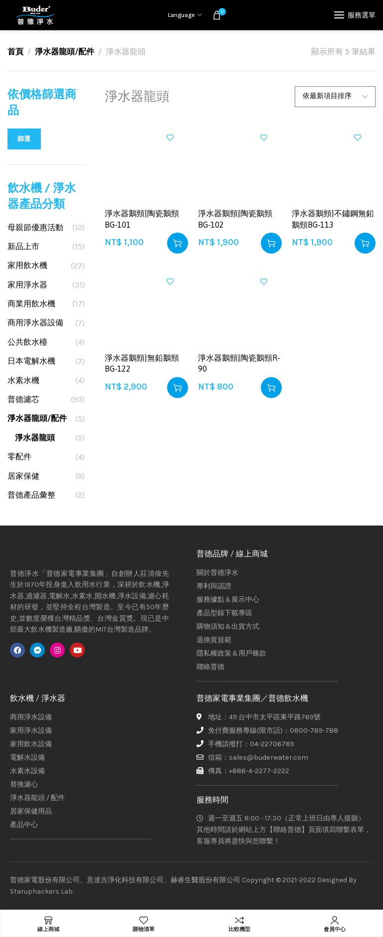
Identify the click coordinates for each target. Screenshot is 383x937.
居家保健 (23, 476)
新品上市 (23, 246)
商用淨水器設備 (35, 322)
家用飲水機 (27, 265)
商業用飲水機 (31, 303)
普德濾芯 (23, 399)
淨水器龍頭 (35, 437)
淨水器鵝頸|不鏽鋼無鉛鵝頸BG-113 (333, 219)
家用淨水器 (27, 284)
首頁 (15, 51)
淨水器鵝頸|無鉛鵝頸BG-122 (142, 363)
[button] (177, 243)
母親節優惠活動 (35, 227)
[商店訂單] (335, 96)
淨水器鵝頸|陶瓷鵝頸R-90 (239, 363)
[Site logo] (34, 14)
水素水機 (23, 380)
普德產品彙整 (31, 495)
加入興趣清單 (170, 137)
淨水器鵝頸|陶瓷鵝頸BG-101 (142, 219)
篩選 (24, 138)
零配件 (19, 456)
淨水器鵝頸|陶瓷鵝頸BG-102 (235, 219)
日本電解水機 (31, 361)
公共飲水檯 (27, 342)
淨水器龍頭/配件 (64, 51)
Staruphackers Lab (41, 891)
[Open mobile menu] (355, 15)
